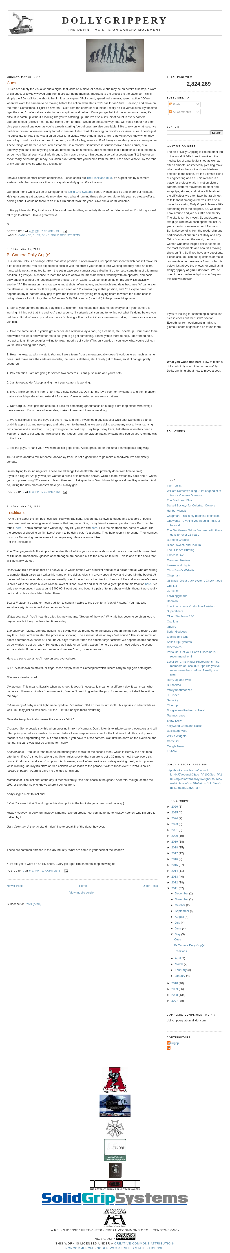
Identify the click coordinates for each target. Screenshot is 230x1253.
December (182, 893)
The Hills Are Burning (180, 550)
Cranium (172, 621)
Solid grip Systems (65, 235)
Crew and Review (178, 560)
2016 (175, 859)
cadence (24, 235)
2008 (175, 995)
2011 (175, 888)
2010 (175, 983)
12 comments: (52, 871)
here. (94, 528)
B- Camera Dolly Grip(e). (29, 255)
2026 (175, 806)
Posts (174, 104)
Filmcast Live (175, 555)
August (180, 916)
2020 (175, 835)
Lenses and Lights (179, 565)
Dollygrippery (115, 20)
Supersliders (175, 611)
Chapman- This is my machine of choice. (193, 515)
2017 (175, 853)
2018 (175, 847)
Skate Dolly (174, 720)
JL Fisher (173, 590)
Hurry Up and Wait (179, 679)
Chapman (173, 575)
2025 (175, 812)
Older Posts (150, 885)
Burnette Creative (178, 539)
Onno (45, 235)
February (181, 970)
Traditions (15, 512)
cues (36, 235)
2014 (175, 870)
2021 (175, 830)
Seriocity (172, 700)
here (19, 528)
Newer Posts (15, 885)
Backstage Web (177, 730)
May (178, 934)
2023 (175, 824)
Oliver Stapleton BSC (181, 616)
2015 (175, 865)
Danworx (172, 601)
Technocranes (176, 715)
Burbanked (174, 685)
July (178, 922)
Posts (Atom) (33, 904)
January (180, 975)
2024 (175, 818)
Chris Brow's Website (181, 570)
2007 (175, 1000)
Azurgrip (173, 1043)
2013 (175, 876)
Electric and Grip (177, 636)
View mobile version (82, 892)
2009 (175, 989)
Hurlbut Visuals (176, 510)
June (178, 928)
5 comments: (51, 492)
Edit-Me (172, 751)
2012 (175, 882)
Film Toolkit (174, 485)
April (178, 958)
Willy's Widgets (176, 736)
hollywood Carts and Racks (184, 725)
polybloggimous (177, 596)
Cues (11, 83)
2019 (175, 841)
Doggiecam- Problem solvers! (186, 710)
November (182, 899)
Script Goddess (177, 631)
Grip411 (172, 585)
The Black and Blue (99, 178)
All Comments (180, 112)
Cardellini (173, 741)
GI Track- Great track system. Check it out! (194, 580)
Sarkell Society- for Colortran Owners (191, 505)
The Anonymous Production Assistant (191, 606)
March (179, 964)
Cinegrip (172, 705)
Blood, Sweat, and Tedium (184, 545)
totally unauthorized (179, 690)
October (180, 905)
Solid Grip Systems (80, 191)
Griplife (171, 626)
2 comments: (51, 231)
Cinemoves (174, 647)
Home (83, 885)
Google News (175, 746)
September (182, 911)
